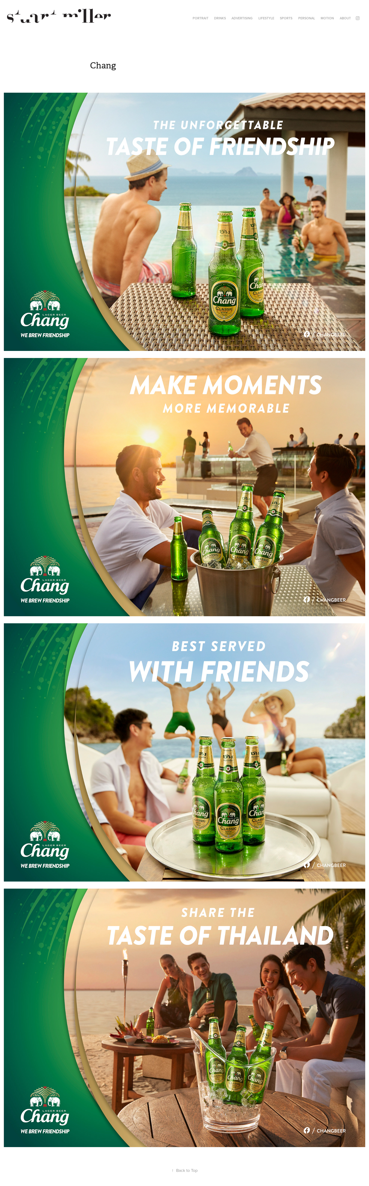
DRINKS (220, 18)
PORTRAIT (200, 18)
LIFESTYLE (266, 18)
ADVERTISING (242, 18)
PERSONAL (306, 18)
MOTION (327, 18)
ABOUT (345, 18)
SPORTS (286, 18)
